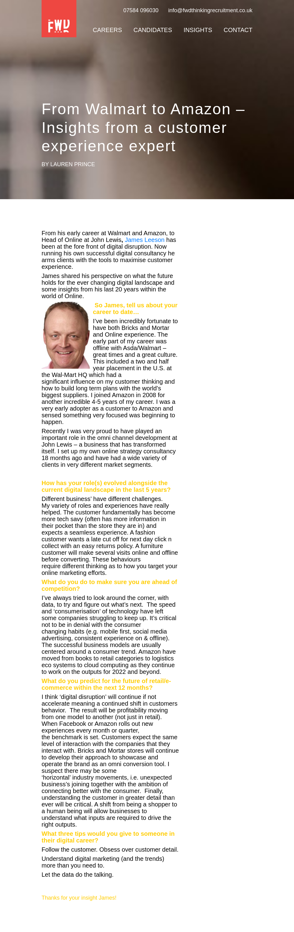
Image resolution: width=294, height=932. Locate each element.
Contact (238, 30)
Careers (107, 30)
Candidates (153, 30)
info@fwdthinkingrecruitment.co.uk (210, 10)
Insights (198, 30)
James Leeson (144, 239)
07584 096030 (140, 10)
